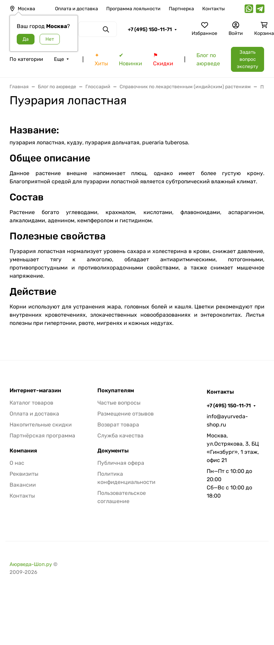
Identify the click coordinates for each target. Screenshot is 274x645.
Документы (113, 450)
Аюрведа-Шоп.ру (31, 564)
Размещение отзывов (125, 413)
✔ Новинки (130, 59)
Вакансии (23, 485)
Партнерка (181, 9)
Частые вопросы (118, 402)
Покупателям (115, 390)
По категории (26, 59)
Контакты (213, 9)
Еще (59, 59)
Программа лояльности (133, 9)
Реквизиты (24, 474)
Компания (23, 450)
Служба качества (120, 435)
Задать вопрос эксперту (247, 59)
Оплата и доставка (76, 9)
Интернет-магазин (35, 390)
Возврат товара (118, 424)
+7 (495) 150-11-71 (150, 29)
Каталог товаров (31, 402)
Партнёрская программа (42, 435)
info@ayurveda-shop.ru (227, 420)
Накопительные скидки (41, 424)
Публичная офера (120, 463)
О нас (17, 463)
